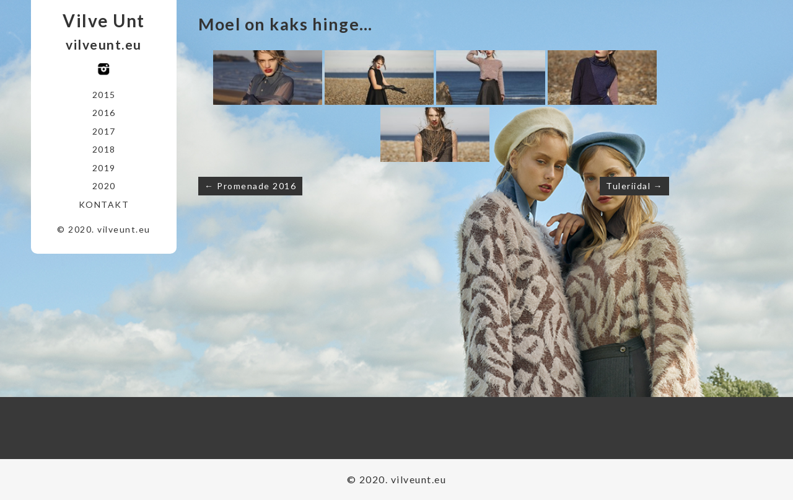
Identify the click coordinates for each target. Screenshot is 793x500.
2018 (104, 149)
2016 (104, 112)
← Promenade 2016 (250, 186)
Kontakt (104, 204)
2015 (104, 94)
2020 (104, 186)
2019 (104, 168)
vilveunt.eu (104, 44)
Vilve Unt (104, 20)
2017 (104, 131)
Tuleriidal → (634, 186)
